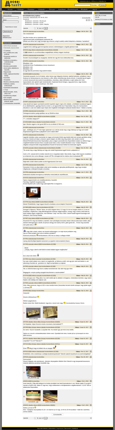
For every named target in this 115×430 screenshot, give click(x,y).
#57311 (57, 344)
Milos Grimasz (32, 290)
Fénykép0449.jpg (33, 198)
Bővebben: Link (28, 63)
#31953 (57, 321)
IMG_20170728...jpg (33, 377)
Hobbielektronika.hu (84, 1)
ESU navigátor (8, 97)
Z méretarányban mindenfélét (12, 103)
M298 (30, 74)
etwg (29, 50)
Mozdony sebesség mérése (11, 81)
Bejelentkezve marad (11, 27)
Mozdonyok (43, 21)
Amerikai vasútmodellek (10, 66)
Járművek (35, 21)
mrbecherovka (34, 17)
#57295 (57, 338)
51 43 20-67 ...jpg (33, 401)
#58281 (53, 405)
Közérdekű (7, 77)
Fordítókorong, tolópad (10, 95)
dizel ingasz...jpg (50, 98)
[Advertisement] (103, 58)
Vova (29, 201)
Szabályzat (75, 428)
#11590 (58, 148)
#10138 (55, 50)
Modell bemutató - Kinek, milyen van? (11, 92)
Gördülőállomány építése (37, 13)
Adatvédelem (52, 428)
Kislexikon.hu (102, 1)
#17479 (51, 207)
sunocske (31, 148)
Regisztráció (6, 35)
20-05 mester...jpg (33, 98)
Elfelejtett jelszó (7, 37)
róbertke (30, 116)
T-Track (6, 89)
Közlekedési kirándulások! (11, 87)
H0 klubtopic (7, 64)
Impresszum (60, 428)
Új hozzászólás (86, 17)
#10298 (53, 116)
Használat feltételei (42, 428)
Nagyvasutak (7, 71)
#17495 (53, 266)
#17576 (53, 283)
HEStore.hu (94, 1)
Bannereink (67, 428)
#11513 (53, 122)
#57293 (57, 327)
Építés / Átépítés (44, 24)
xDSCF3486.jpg (33, 318)
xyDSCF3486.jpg (50, 318)
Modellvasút (28, 21)
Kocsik (41, 22)
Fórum (26, 13)
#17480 (51, 218)
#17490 (56, 351)
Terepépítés (7, 79)
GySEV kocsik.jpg (50, 401)
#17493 (53, 259)
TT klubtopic (7, 50)
